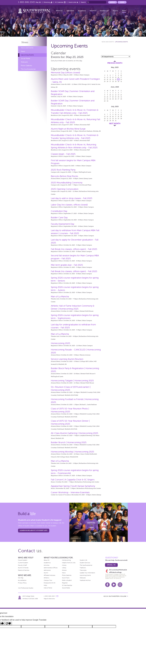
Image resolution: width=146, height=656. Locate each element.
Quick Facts (65, 578)
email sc (111, 565)
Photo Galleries (26, 65)
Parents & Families (23, 570)
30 (118, 81)
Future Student (22, 560)
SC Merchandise (67, 585)
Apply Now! (3, 19)
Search (83, 2)
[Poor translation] (8, 623)
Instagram (120, 584)
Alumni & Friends (23, 568)
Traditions (83, 568)
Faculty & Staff (22, 565)
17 (121, 77)
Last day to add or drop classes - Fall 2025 (71, 198)
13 (110, 77)
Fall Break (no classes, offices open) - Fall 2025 (74, 249)
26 (107, 81)
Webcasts (24, 62)
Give (122, 2)
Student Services (85, 562)
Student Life (104, 11)
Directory (47, 2)
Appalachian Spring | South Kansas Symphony (73, 486)
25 (104, 81)
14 (113, 77)
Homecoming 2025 (60, 343)
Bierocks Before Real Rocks (64, 176)
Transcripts (83, 570)
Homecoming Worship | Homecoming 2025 (72, 451)
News (124, 11)
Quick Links (72, 2)
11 (104, 77)
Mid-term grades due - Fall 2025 (67, 265)
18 (104, 79)
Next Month (114, 123)
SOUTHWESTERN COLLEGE (117, 596)
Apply (112, 2)
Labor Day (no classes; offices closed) (69, 204)
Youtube (113, 584)
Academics (82, 11)
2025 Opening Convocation (64, 189)
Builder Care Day (59, 217)
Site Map (20, 578)
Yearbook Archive (85, 580)
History (64, 565)
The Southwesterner (28, 69)
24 (121, 79)
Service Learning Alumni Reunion (67, 359)
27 (110, 81)
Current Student (23, 562)
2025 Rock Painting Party (63, 170)
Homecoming (66, 560)
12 (107, 77)
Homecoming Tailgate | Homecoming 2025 (72, 380)
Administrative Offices (50, 568)
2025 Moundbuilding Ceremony (66, 182)
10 (121, 75)
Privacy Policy (22, 583)
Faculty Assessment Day (62, 224)
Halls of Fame (48, 588)
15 (115, 77)
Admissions (47, 570)
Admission (70, 11)
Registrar (65, 583)
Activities (46, 565)
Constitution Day (59, 211)
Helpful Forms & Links (68, 562)
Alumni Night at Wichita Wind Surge (68, 129)
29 (115, 81)
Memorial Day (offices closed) (65, 72)
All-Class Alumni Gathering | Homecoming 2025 (74, 433)
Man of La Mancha (60, 296)
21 (113, 79)
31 (121, 81)
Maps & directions (49, 598)
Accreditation (22, 580)
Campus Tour (48, 580)
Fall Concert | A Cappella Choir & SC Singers (72, 479)
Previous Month (114, 63)
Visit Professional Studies (25, 588)
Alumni (115, 11)
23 (118, 79)
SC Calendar (59, 2)
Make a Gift (3, 27)
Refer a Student (67, 580)
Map (37, 2)
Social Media (25, 58)
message (57, 596)
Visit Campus (3, 23)
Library (64, 568)
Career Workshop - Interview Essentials (70, 492)
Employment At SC (49, 583)
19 (107, 79)
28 (113, 81)
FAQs (45, 585)
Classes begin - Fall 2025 (63, 154)
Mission (64, 570)
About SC (59, 11)
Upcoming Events (27, 55)
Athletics (93, 11)
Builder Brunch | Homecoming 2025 (68, 442)
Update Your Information (87, 573)
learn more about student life (33, 530)
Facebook (107, 584)
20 (110, 79)
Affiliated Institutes (49, 575)
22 (115, 79)
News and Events (27, 48)
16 (118, 77)
